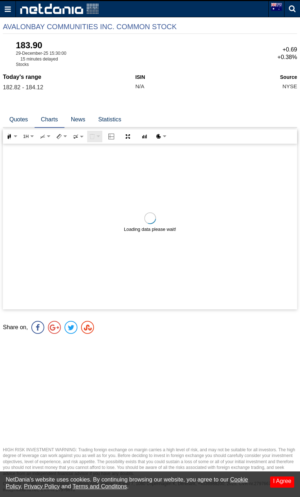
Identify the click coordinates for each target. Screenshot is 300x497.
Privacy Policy (42, 486)
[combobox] (78, 136)
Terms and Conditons (99, 486)
